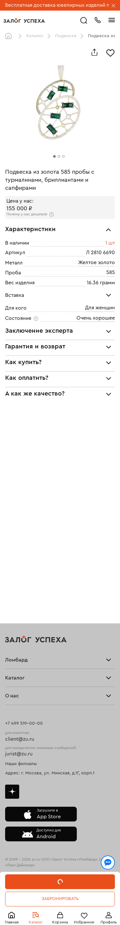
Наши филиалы (21, 764)
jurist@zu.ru (19, 753)
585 (110, 272)
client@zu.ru (19, 739)
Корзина (60, 922)
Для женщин (100, 308)
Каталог (36, 922)
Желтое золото (96, 262)
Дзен (12, 792)
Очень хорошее (95, 318)
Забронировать (60, 898)
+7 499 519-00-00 (24, 723)
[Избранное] (110, 52)
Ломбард (16, 659)
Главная (12, 922)
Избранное (84, 922)
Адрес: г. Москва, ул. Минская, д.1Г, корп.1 (49, 773)
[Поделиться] (94, 52)
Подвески (65, 36)
